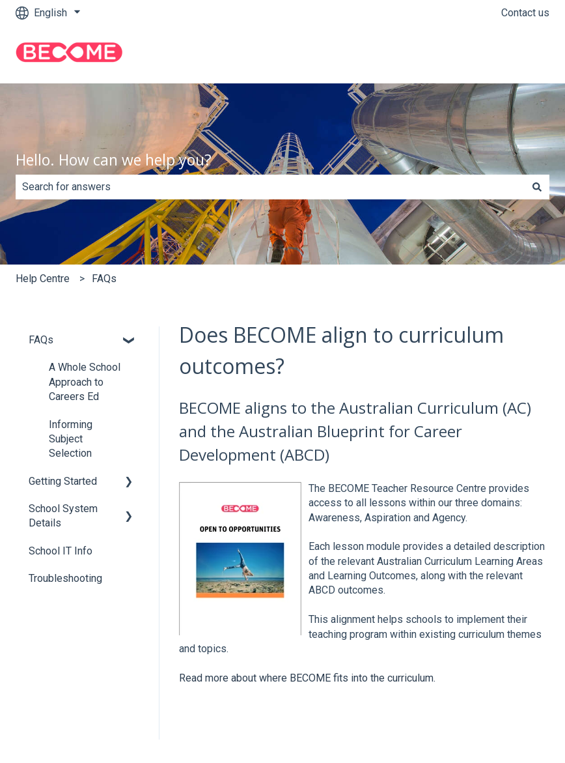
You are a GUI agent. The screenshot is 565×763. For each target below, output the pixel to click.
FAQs (104, 278)
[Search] (537, 187)
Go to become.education (481, 54)
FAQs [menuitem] (41, 340)
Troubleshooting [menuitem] (65, 578)
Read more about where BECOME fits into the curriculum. (307, 678)
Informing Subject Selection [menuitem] (70, 439)
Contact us (525, 13)
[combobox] (270, 187)
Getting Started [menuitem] (63, 481)
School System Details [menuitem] (63, 515)
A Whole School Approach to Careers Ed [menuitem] (84, 382)
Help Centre (43, 278)
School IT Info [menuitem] (60, 551)
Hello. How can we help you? (114, 159)
